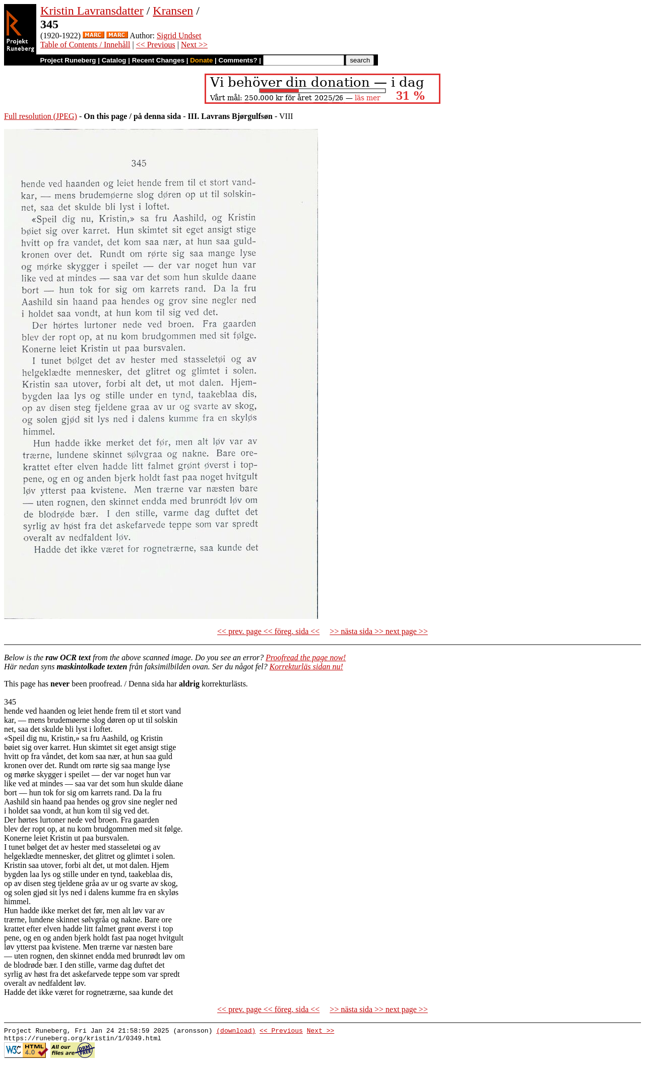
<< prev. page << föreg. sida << (268, 631)
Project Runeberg (68, 60)
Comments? (238, 60)
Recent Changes (158, 60)
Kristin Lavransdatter (92, 10)
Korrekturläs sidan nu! (306, 666)
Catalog (114, 60)
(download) (235, 1031)
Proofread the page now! (306, 657)
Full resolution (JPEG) (40, 116)
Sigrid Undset (179, 35)
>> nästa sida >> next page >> (379, 631)
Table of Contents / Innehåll (85, 44)
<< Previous (155, 44)
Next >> (194, 44)
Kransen (173, 10)
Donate (201, 60)
